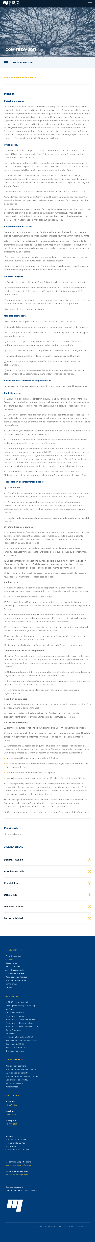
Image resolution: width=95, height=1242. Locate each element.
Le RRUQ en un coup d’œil (16, 1002)
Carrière (8, 987)
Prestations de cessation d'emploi (20, 1020)
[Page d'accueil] (11, 3)
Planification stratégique (16, 977)
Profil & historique (13, 956)
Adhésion (9, 1009)
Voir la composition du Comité (20, 78)
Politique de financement (16, 980)
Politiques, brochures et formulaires (21, 1040)
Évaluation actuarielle (14, 973)
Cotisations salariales (14, 1013)
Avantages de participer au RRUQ (20, 1006)
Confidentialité (11, 984)
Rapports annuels (13, 966)
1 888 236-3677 (11, 1114)
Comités (9, 959)
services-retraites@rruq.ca (16, 1175)
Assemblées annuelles (14, 970)
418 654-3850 (11, 1105)
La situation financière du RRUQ (19, 1037)
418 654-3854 (11, 1124)
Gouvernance (11, 963)
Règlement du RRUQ (14, 1044)
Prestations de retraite (15, 1016)
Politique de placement (15, 1066)
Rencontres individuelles (16, 1047)
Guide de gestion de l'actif (16, 1073)
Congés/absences (13, 1030)
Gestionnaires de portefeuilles (18, 1080)
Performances (11, 1087)
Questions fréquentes (14, 1051)
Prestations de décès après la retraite (21, 1027)
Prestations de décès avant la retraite (21, 1023)
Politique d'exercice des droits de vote (21, 1076)
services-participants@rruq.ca (18, 1165)
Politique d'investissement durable (20, 1069)
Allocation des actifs (14, 1083)
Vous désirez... (11, 1034)
